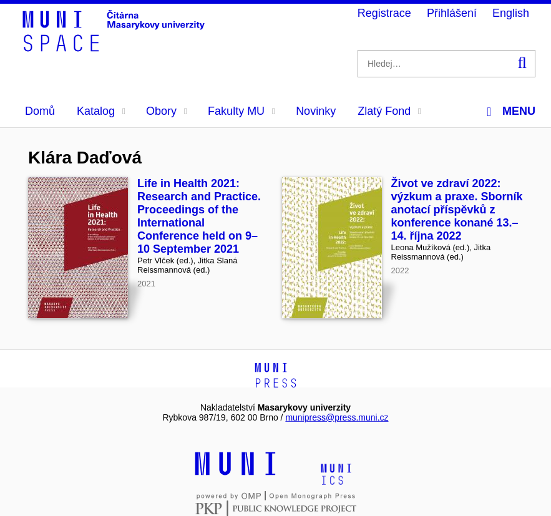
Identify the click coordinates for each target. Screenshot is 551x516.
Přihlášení (452, 13)
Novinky (316, 111)
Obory (166, 111)
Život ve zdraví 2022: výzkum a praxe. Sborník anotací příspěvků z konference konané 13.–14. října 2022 (457, 209)
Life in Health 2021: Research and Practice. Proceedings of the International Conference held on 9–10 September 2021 (199, 216)
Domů (40, 111)
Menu (511, 111)
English (510, 13)
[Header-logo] (115, 47)
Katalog (101, 111)
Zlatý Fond (389, 111)
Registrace (384, 13)
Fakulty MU (241, 111)
